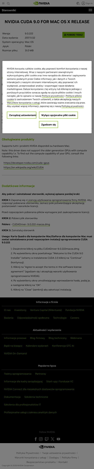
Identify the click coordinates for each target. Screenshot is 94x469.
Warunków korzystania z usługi (23, 102)
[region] (47, 97)
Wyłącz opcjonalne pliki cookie (58, 115)
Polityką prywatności (72, 106)
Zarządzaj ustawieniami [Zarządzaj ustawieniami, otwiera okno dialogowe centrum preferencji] (22, 115)
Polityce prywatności (53, 95)
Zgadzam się (48, 124)
